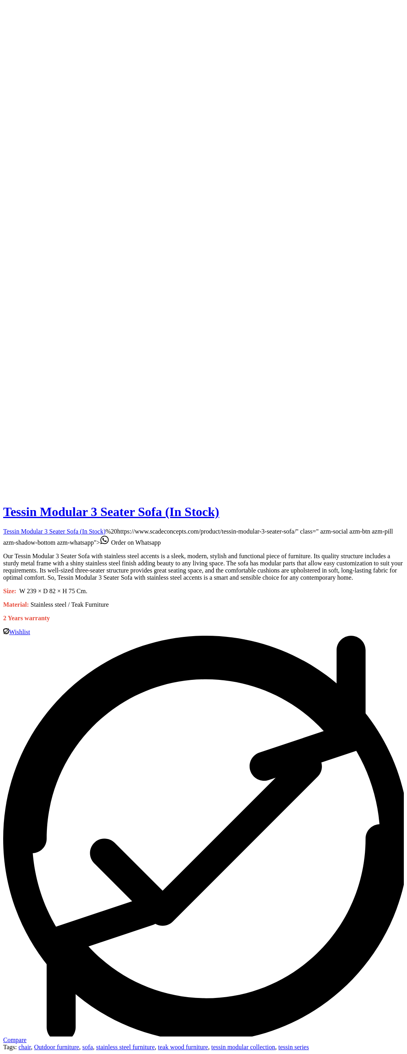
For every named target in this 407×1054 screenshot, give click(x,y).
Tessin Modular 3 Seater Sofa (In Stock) (111, 512)
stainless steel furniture (125, 1047)
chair (24, 1047)
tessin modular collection (243, 1047)
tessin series (293, 1047)
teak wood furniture (183, 1047)
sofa (87, 1047)
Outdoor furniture (56, 1047)
